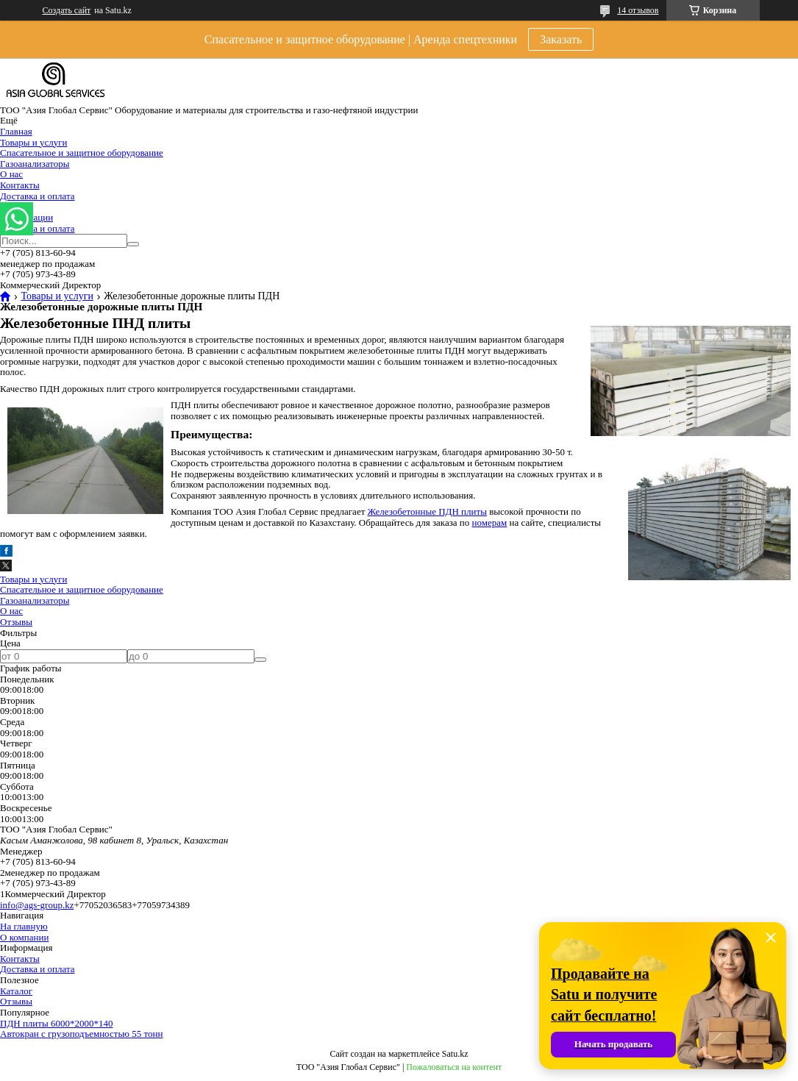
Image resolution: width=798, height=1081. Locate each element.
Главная (16, 131)
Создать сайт (67, 10)
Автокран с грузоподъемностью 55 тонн (81, 1033)
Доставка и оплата (37, 195)
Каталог (16, 990)
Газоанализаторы (34, 163)
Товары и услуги (33, 142)
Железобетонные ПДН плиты (427, 511)
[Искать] (133, 244)
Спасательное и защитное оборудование (81, 152)
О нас (11, 173)
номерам (489, 522)
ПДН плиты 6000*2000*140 (56, 1023)
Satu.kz (455, 1054)
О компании (24, 937)
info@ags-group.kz (37, 904)
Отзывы (16, 621)
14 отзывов (637, 10)
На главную (24, 926)
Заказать (561, 39)
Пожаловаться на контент (454, 1067)
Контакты (20, 184)
